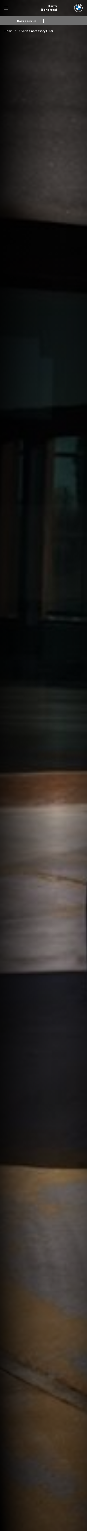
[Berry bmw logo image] (62, 8)
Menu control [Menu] (7, 8)
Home (8, 31)
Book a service (26, 21)
